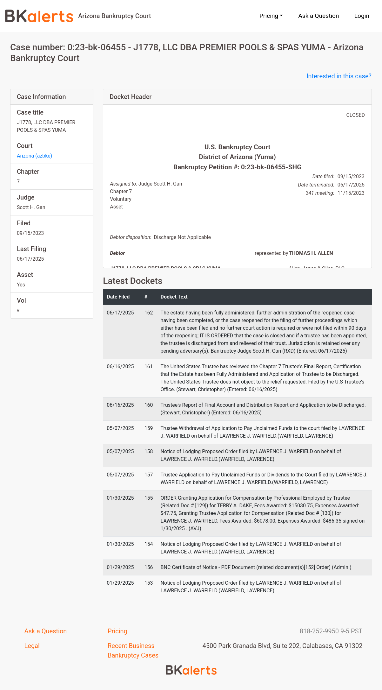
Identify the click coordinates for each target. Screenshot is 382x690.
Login (361, 15)
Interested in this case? (339, 76)
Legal (32, 646)
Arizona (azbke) (34, 156)
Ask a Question (318, 15)
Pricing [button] (268, 15)
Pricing (117, 631)
